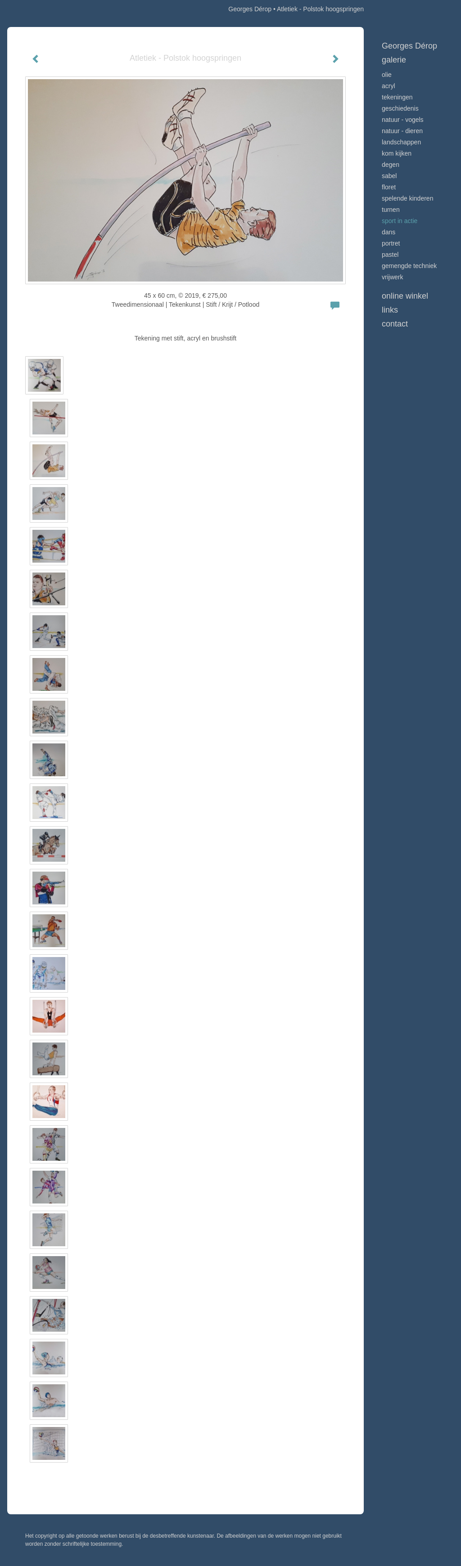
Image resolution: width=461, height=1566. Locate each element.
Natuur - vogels (403, 119)
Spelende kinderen (407, 198)
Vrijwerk (392, 277)
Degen (390, 164)
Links (390, 309)
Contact (395, 323)
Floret (389, 187)
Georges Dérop (249, 9)
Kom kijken (396, 153)
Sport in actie (399, 220)
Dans (388, 232)
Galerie (394, 59)
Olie (387, 74)
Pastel (390, 254)
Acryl (388, 85)
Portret (391, 243)
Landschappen (401, 142)
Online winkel (405, 295)
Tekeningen (397, 97)
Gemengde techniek (409, 265)
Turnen (391, 209)
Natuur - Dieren (402, 130)
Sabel (389, 175)
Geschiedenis (400, 108)
